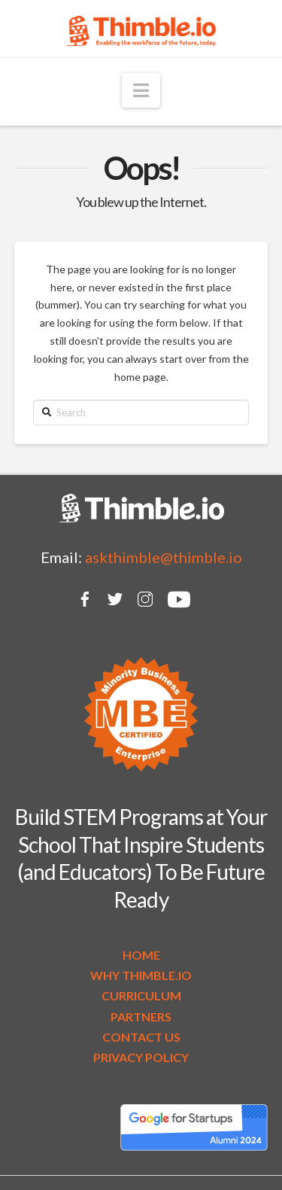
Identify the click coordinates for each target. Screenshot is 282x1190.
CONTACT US (141, 1037)
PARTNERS (141, 1016)
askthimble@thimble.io (163, 557)
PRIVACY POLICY (141, 1057)
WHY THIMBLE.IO (141, 975)
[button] (141, 90)
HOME (141, 955)
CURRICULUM (141, 995)
